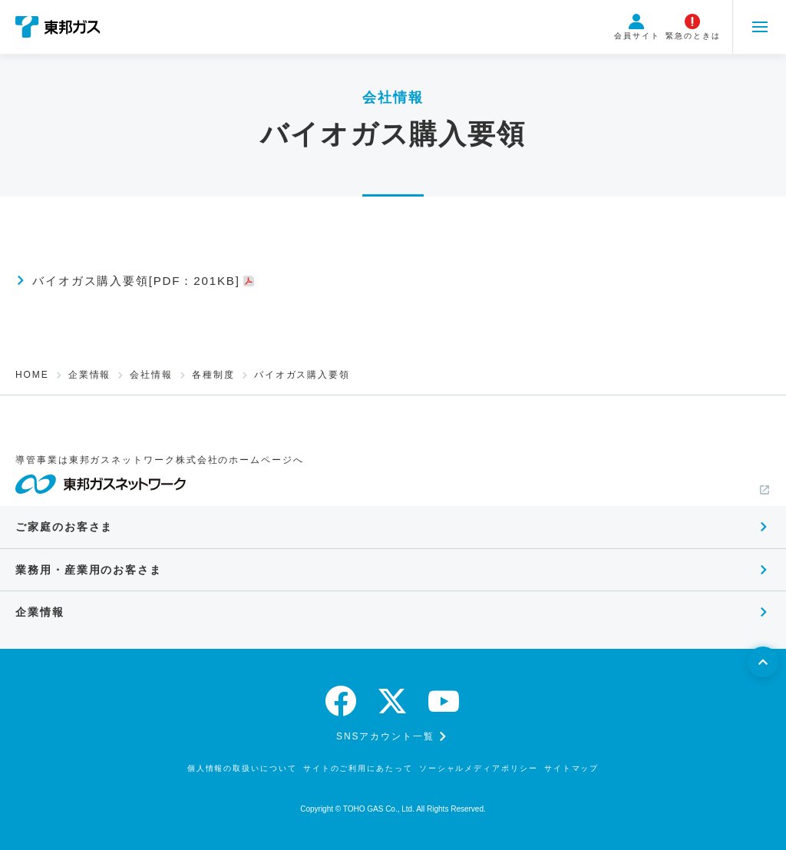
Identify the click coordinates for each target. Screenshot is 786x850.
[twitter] (393, 701)
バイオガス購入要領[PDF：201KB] (144, 280)
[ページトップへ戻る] (763, 662)
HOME (32, 374)
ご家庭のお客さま (64, 527)
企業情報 (89, 374)
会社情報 (151, 374)
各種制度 (213, 374)
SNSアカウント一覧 (385, 736)
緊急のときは (693, 27)
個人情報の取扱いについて (242, 768)
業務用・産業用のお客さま (88, 570)
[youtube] (444, 701)
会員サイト (637, 27)
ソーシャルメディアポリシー (478, 768)
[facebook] (341, 701)
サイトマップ (571, 768)
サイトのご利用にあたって (358, 768)
